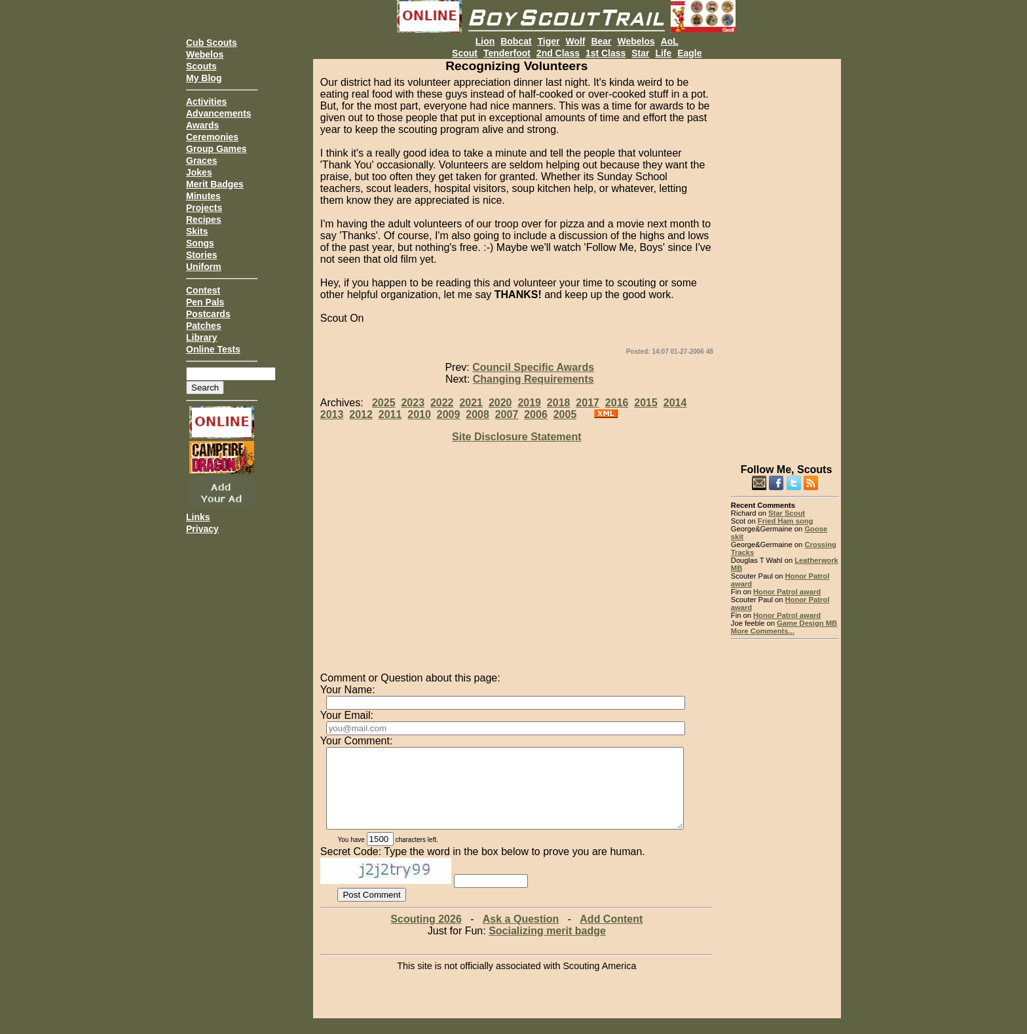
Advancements (219, 113)
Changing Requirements (533, 379)
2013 (332, 414)
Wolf (575, 41)
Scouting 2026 (425, 934)
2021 (471, 402)
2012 (361, 414)
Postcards (208, 314)
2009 (448, 414)
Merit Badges (215, 184)
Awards (202, 125)
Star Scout (786, 513)
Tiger (549, 41)
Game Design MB (807, 623)
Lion (485, 41)
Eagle (689, 53)
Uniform (203, 266)
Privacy (202, 529)
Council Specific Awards (533, 367)
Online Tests (213, 349)
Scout (464, 53)
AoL (670, 41)
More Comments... (762, 631)
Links (198, 517)
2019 (529, 402)
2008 (477, 414)
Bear (601, 41)
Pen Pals (205, 302)
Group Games (216, 149)
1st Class (606, 53)
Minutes (203, 196)
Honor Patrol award (787, 592)
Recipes (203, 219)
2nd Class (558, 53)
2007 (507, 414)
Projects (204, 207)
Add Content (611, 934)
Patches (203, 325)
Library (201, 337)
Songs (200, 243)
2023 (412, 402)
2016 (617, 402)
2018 (558, 402)
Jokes (199, 172)
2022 (442, 402)
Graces (201, 160)
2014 (675, 402)
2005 (565, 414)
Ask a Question (521, 934)
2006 (536, 414)
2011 (390, 414)
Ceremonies (212, 137)
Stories (201, 255)
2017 (587, 402)
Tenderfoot (507, 53)
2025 (384, 402)
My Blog (203, 78)
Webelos (204, 54)
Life (663, 53)
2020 (500, 402)
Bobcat (515, 41)
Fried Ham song (785, 521)
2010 (419, 414)
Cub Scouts (211, 42)
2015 (646, 402)
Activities (206, 101)
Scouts (201, 66)
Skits (197, 231)
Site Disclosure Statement (516, 436)
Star (640, 53)
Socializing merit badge (547, 946)
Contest (203, 290)
